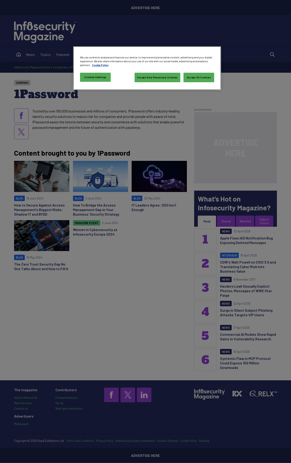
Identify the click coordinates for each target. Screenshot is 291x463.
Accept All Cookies (199, 77)
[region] (147, 68)
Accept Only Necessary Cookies (157, 77)
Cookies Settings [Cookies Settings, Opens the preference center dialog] (95, 77)
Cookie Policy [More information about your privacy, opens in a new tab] (100, 65)
